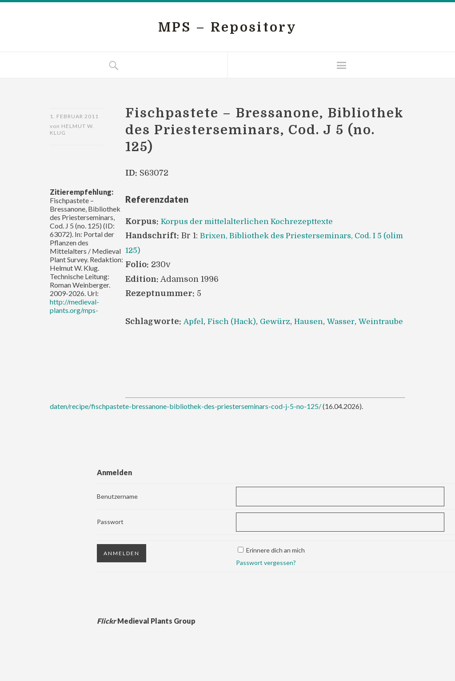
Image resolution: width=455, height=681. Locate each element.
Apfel (193, 320)
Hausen (314, 320)
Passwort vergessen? (266, 577)
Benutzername (117, 510)
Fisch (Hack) (233, 320)
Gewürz (279, 320)
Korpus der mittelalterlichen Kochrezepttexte (251, 221)
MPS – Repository (227, 27)
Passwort (110, 536)
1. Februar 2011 (74, 116)
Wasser (347, 320)
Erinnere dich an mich (275, 564)
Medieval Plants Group (146, 635)
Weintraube (148, 335)
